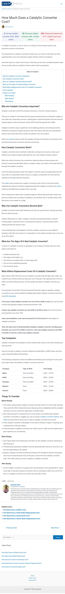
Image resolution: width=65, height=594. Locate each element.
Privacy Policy (32, 580)
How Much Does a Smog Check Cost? (16, 516)
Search (58, 537)
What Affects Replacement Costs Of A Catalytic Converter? (22, 87)
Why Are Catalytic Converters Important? (16, 76)
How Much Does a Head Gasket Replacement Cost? (21, 513)
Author (4, 481)
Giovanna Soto (15, 485)
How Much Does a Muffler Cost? (14, 510)
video (7, 183)
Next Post (56, 528)
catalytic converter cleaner (49, 417)
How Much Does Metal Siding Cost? (13, 556)
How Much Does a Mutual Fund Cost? (14, 552)
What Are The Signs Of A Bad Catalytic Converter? (19, 84)
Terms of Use (32, 578)
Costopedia (4, 8)
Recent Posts (11, 481)
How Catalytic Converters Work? (13, 79)
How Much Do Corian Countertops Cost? (15, 559)
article (11, 139)
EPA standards (11, 296)
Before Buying (9, 95)
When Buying (9, 98)
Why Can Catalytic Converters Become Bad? (17, 81)
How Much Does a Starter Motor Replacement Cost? (21, 519)
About (32, 575)
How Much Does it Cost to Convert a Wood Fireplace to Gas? (22, 563)
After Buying (9, 101)
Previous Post (10, 528)
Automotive (9, 8)
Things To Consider (9, 93)
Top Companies (8, 90)
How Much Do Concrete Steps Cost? (14, 567)
